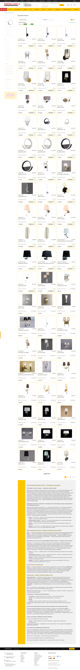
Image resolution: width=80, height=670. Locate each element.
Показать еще (47, 473)
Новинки (22, 659)
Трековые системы (9, 35)
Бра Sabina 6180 (41, 62)
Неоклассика (8, 57)
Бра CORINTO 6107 (22, 196)
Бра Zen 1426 (21, 308)
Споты (8, 31)
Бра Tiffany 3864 (41, 352)
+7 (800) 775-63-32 (30, 4)
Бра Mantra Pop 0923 (42, 374)
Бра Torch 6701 (21, 40)
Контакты (55, 1)
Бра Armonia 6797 (22, 285)
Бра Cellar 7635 (60, 196)
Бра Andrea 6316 (41, 285)
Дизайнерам (42, 1)
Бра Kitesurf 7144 (41, 129)
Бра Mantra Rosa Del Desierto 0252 (26, 374)
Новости (35, 662)
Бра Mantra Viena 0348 (23, 330)
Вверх (25, 24)
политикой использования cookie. (54, 665)
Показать (10, 95)
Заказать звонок (16, 648)
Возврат (22, 1)
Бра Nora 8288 (60, 62)
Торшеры (8, 33)
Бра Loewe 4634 (21, 129)
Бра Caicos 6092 (41, 218)
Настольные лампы (10, 26)
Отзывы (28, 1)
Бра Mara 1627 (60, 85)
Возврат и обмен (37, 658)
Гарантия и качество (37, 657)
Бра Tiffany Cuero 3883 (62, 330)
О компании (23, 653)
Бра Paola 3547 (41, 397)
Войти (74, 1)
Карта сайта (22, 661)
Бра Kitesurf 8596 (22, 151)
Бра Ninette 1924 (61, 419)
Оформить (72, 648)
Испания (8, 88)
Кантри (7, 50)
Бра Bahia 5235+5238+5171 (63, 263)
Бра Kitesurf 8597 (41, 151)
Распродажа (22, 658)
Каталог (3, 9)
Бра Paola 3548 (60, 397)
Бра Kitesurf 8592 (22, 174)
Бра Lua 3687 (41, 107)
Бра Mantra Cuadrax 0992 (63, 174)
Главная (5, 12)
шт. (64, 648)
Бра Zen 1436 (41, 308)
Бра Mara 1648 (41, 441)
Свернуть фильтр (23, 19)
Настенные (8, 41)
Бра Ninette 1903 (22, 419)
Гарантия (16, 1)
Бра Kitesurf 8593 (61, 151)
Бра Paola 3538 (21, 397)
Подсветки (8, 28)
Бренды (48, 1)
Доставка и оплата (7, 1)
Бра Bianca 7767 (21, 241)
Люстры (8, 24)
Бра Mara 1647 (41, 464)
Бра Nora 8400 (21, 85)
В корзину (32, 45)
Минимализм (8, 54)
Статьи (35, 663)
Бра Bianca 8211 (41, 241)
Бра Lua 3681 (21, 107)
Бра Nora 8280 (41, 85)
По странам (22, 657)
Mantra (8, 81)
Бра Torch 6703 (41, 40)
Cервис (36, 653)
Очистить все (72, 22)
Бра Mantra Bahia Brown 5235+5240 (46, 263)
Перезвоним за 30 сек (45, 3)
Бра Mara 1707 (21, 464)
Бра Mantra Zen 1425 (62, 285)
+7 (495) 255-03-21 (30, 5)
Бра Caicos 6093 (60, 218)
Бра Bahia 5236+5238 (23, 263)
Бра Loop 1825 (60, 107)
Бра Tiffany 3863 (21, 62)
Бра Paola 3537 (60, 374)
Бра (32, 24)
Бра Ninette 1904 (41, 419)
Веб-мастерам (36, 659)
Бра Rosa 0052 (60, 352)
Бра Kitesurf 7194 (61, 129)
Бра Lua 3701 (60, 464)
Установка (35, 1)
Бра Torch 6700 (60, 40)
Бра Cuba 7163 (41, 174)
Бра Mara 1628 (60, 441)
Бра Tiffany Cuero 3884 (23, 352)
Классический (9, 52)
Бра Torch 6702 (41, 330)
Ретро (7, 59)
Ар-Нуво (8, 47)
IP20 (7, 75)
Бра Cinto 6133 (41, 196)
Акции (22, 660)
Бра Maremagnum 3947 (23, 441)
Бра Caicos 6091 (21, 218)
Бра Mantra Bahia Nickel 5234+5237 (65, 241)
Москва (29, 3)
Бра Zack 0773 (60, 308)
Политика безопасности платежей (53, 660)
